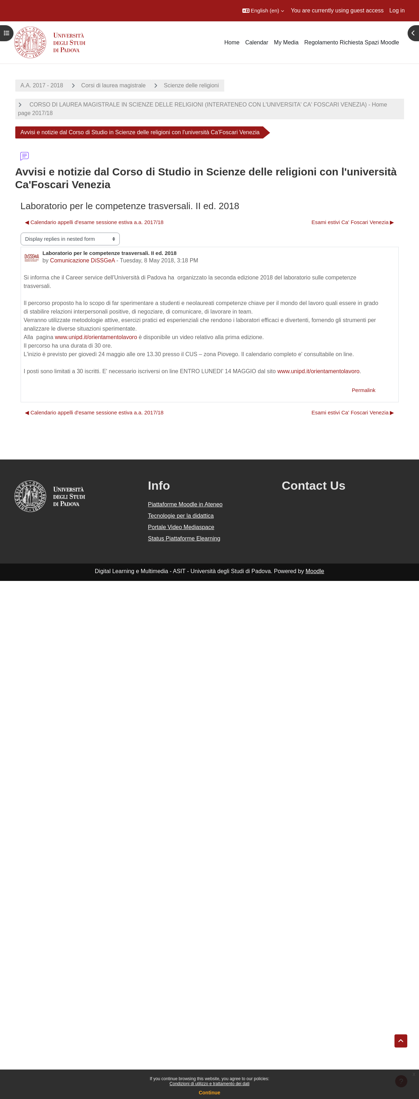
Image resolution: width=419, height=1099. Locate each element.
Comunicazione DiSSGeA (82, 260)
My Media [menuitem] (286, 42)
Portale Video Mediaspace (181, 527)
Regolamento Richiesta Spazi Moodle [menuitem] (351, 42)
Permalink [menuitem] (364, 390)
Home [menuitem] (232, 42)
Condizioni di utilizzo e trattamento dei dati (209, 1083)
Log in (397, 10)
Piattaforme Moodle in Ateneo (185, 504)
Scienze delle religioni (191, 85)
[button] (263, 10)
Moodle (315, 571)
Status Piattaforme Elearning (184, 538)
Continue (209, 1092)
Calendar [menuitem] (256, 42)
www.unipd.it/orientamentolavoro (96, 337)
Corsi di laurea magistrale (113, 85)
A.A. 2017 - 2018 (42, 85)
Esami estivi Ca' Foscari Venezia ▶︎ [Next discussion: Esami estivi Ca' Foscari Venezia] (352, 222)
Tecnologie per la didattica (181, 516)
